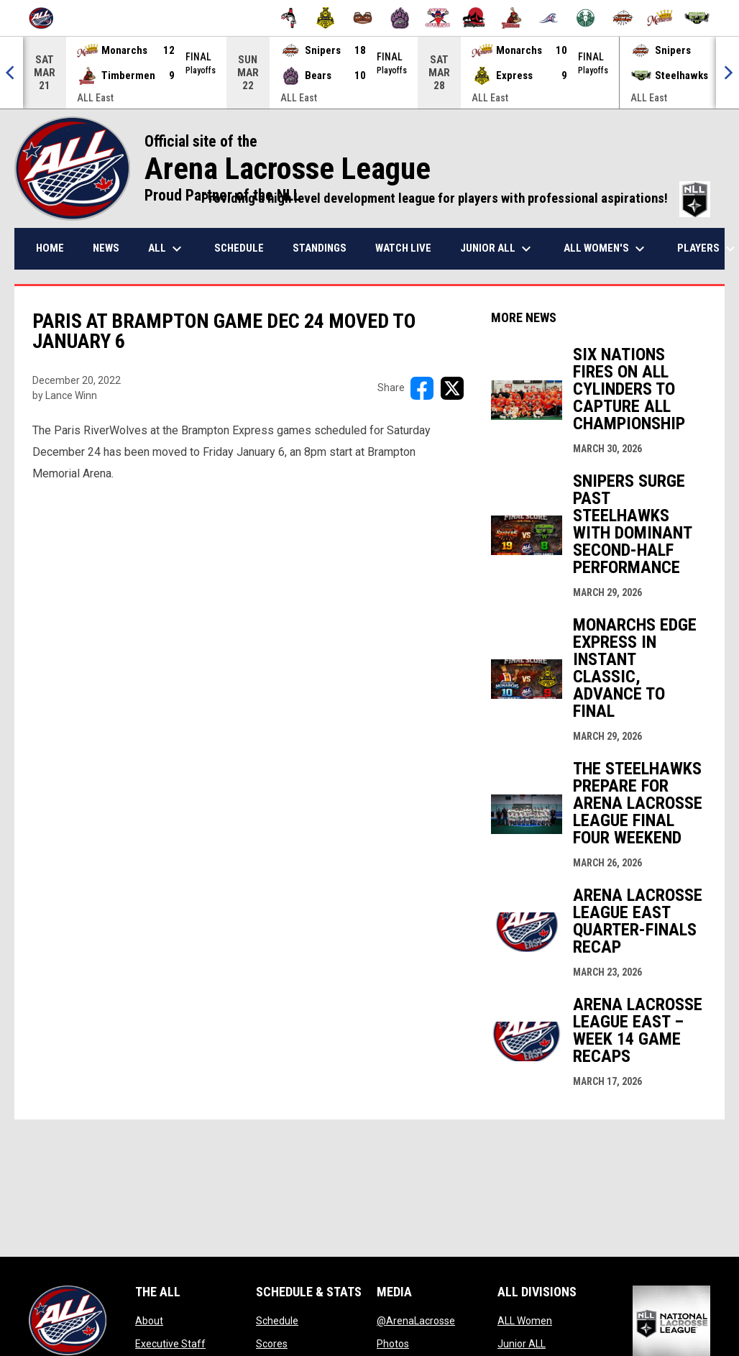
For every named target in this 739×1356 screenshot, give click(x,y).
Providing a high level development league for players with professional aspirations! (455, 198)
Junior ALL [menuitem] (497, 248)
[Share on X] (452, 388)
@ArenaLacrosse (416, 1321)
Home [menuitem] (50, 248)
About (149, 1321)
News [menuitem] (106, 248)
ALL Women (524, 1321)
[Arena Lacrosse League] (46, 18)
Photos (393, 1344)
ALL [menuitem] (166, 248)
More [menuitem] (701, 248)
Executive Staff (170, 1344)
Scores (272, 1344)
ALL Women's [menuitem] (606, 248)
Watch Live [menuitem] (403, 248)
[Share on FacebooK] (421, 388)
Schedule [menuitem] (239, 248)
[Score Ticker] (369, 73)
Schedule (277, 1321)
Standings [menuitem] (319, 248)
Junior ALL (521, 1344)
